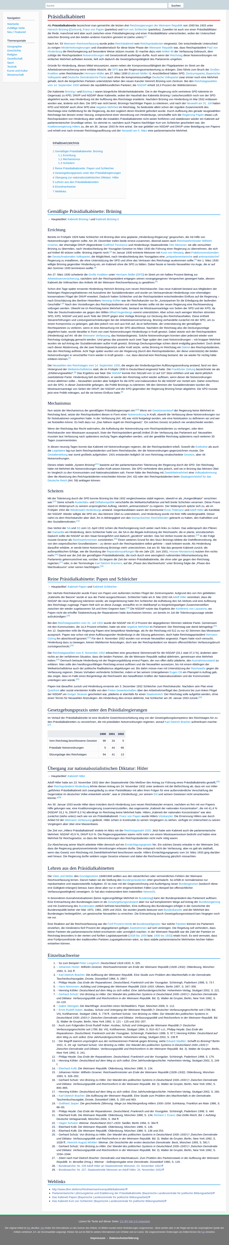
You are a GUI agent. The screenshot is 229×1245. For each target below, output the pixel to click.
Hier (43, 1228)
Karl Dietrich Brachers (108, 563)
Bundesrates (86, 905)
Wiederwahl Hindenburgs (85, 509)
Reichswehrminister (189, 240)
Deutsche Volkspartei (165, 77)
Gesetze (189, 454)
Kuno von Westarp (172, 252)
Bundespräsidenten (134, 879)
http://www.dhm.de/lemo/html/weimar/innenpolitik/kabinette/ (88, 1189)
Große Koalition (98, 274)
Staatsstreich (155, 694)
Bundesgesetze (188, 883)
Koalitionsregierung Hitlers (64, 126)
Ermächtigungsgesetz (138, 844)
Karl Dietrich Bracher (177, 721)
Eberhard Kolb (68, 1068)
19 (128, 608)
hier (28, 1228)
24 (58, 659)
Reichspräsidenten (151, 43)
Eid (156, 794)
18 (101, 566)
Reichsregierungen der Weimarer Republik (156, 25)
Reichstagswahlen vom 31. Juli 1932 (80, 622)
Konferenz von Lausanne (191, 608)
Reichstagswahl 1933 (137, 830)
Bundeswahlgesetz (148, 923)
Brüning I (70, 91)
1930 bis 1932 (162, 935)
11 (97, 464)
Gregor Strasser (77, 694)
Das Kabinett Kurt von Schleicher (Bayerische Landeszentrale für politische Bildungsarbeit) (108, 1201)
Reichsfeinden (160, 517)
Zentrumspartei (195, 73)
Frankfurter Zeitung (183, 369)
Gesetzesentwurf (162, 410)
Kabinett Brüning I (79, 219)
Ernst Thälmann (174, 509)
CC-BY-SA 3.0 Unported (135, 1221)
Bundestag (145, 898)
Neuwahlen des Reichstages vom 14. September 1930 (86, 365)
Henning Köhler (111, 300)
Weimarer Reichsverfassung (81, 43)
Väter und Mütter (62, 876)
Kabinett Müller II (139, 73)
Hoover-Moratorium (181, 551)
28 (218, 781)
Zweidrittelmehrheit (176, 472)
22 (89, 638)
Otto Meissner (177, 244)
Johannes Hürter (69, 966)
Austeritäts (81, 502)
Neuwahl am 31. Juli (199, 103)
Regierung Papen (193, 114)
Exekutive (201, 446)
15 (115, 539)
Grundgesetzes (88, 876)
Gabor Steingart (68, 1005)
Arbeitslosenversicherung (63, 278)
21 (215, 626)
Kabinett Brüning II (107, 219)
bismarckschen (141, 517)
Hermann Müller (94, 73)
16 (56, 555)
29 (59, 797)
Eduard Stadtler (176, 1041)
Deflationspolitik (104, 502)
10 (137, 410)
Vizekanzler (166, 816)
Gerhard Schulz (68, 994)
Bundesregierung (209, 901)
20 (68, 616)
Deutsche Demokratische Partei (87, 77)
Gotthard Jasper (69, 1103)
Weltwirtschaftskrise (80, 369)
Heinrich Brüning (58, 29)
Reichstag (176, 55)
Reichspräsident (64, 786)
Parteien (181, 923)
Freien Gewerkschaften (122, 690)
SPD (115, 69)
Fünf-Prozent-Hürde (120, 923)
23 (72, 645)
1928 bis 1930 (138, 935)
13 (78, 521)
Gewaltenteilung (58, 454)
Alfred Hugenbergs (120, 312)
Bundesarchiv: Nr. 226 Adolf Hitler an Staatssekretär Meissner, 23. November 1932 (110, 1165)
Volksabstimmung (206, 472)
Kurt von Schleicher (135, 29)
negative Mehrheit (107, 107)
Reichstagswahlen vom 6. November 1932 (78, 652)
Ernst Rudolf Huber (70, 1009)
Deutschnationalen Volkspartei (71, 256)
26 (200, 697)
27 (49, 725)
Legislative (58, 450)
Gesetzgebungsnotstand (123, 901)
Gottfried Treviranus (115, 244)
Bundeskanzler (173, 909)
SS (78, 528)
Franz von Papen (93, 29)
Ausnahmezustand (203, 660)
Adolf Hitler (196, 509)
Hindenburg (82, 786)
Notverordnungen (93, 55)
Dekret (186, 347)
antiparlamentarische (179, 256)
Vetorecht (149, 891)
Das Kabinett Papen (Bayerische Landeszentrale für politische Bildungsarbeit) (100, 1197)
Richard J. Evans (164, 1115)
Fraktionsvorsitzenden (205, 252)
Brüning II (88, 91)
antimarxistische (209, 256)
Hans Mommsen (69, 986)
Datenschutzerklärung (124, 1238)
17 (61, 562)
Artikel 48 (167, 51)
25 (77, 679)
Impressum (97, 1238)
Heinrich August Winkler (82, 1142)
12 (54, 501)
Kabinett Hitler (76, 776)
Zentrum (75, 29)
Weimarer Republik (161, 47)
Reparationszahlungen (121, 551)
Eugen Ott (176, 672)
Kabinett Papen (77, 586)
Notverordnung (137, 414)
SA (68, 528)
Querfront (53, 690)
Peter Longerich (89, 963)
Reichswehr (198, 668)
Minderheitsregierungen (76, 47)
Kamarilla (58, 532)
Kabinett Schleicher (105, 586)
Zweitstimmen (138, 927)
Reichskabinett (124, 43)
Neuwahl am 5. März (134, 130)
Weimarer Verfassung (96, 335)
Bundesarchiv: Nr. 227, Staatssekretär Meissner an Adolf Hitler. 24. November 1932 (110, 1169)
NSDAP (142, 85)
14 (197, 535)
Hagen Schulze (68, 1122)
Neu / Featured (16, 32)
